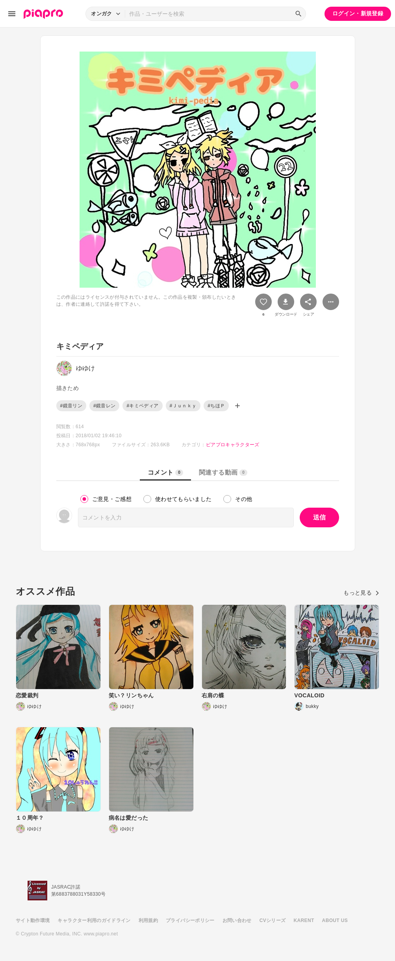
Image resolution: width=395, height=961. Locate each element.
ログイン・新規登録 (357, 13)
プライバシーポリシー (190, 920)
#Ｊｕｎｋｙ (183, 405)
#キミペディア (142, 405)
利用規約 (148, 920)
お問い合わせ (237, 920)
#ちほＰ (216, 405)
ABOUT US (335, 920)
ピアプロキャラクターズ (233, 444)
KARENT (304, 920)
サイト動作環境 (33, 920)
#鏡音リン (71, 405)
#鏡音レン (104, 405)
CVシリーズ (273, 920)
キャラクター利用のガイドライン (93, 920)
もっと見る (361, 593)
